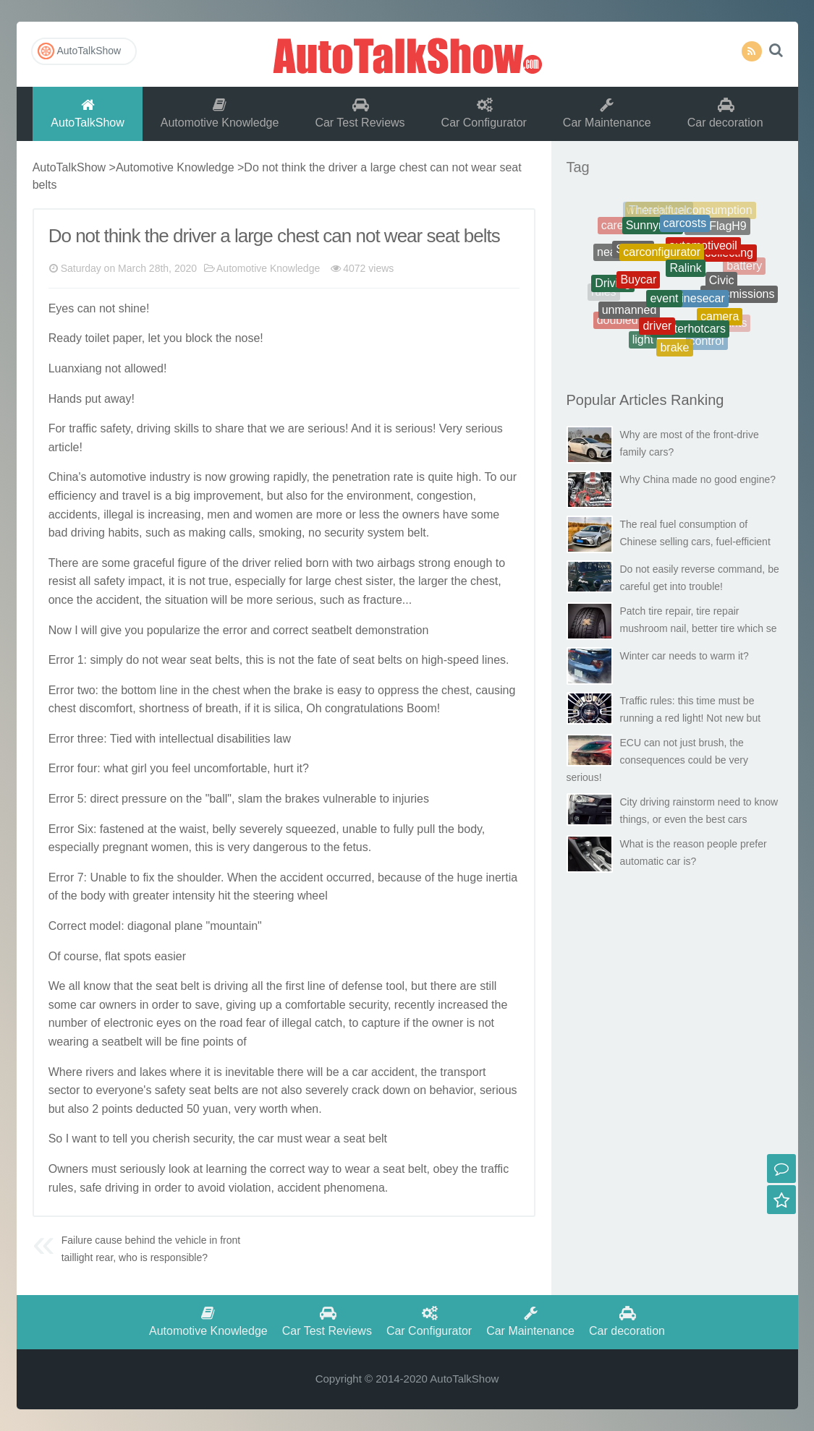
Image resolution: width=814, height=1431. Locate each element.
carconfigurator (661, 261)
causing (495, 690)
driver (256, 563)
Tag (578, 167)
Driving (613, 287)
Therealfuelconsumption (690, 213)
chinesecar (696, 306)
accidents (73, 514)
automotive (118, 477)
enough (473, 563)
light (642, 342)
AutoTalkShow (407, 54)
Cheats (734, 238)
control (707, 343)
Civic (721, 287)
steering (273, 895)
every (110, 1090)
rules (61, 1188)
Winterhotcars (690, 334)
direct (104, 799)
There (63, 563)
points (218, 1041)
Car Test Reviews (359, 113)
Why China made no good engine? (698, 479)
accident (118, 600)
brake (308, 690)
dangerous (280, 847)
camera (719, 321)
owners (421, 514)
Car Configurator (484, 113)
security (344, 532)
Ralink (685, 277)
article (64, 447)
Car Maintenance (607, 113)
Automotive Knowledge (220, 113)
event (664, 307)
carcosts (685, 229)
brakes (302, 799)
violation (250, 1188)
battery (744, 267)
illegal (118, 514)
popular (166, 630)
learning (226, 1169)
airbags (396, 563)
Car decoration (725, 113)
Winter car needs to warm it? (684, 656)
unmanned (629, 315)
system (386, 532)
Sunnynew (653, 231)
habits (123, 532)
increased (463, 1005)
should (194, 877)
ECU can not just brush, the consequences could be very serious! (657, 760)
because (400, 877)
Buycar (638, 287)
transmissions (739, 297)
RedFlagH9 (717, 229)
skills (186, 428)
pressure (144, 799)
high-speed (450, 660)
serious (326, 428)
